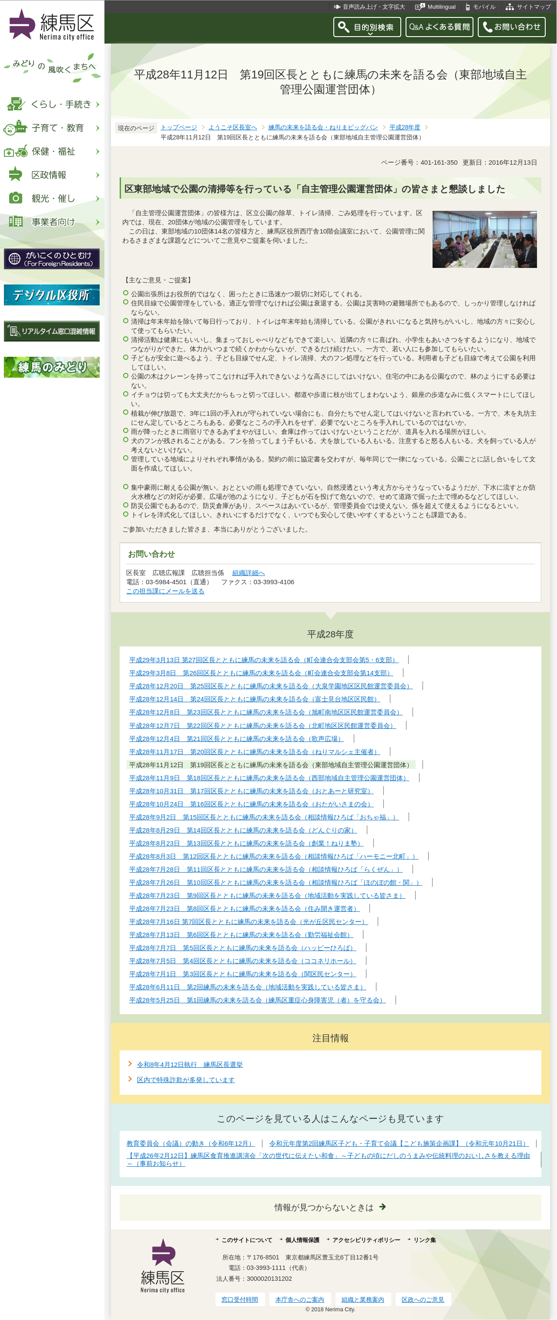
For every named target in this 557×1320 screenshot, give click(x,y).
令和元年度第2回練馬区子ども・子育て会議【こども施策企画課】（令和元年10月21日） (399, 1143)
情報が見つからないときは (324, 1207)
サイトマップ (534, 6)
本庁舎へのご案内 (299, 1299)
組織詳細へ (248, 572)
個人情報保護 (302, 1240)
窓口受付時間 (239, 1299)
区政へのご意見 (423, 1299)
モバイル (484, 6)
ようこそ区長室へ (232, 127)
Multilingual (442, 6)
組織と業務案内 (363, 1299)
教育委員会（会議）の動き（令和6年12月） (191, 1143)
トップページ (179, 127)
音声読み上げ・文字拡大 (374, 6)
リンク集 (424, 1240)
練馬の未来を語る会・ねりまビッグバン (323, 127)
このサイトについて (246, 1240)
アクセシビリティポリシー (366, 1240)
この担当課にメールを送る (165, 591)
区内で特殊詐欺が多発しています (186, 1079)
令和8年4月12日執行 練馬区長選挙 (190, 1064)
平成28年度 (404, 127)
